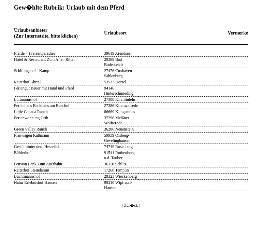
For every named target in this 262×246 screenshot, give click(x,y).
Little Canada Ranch (31, 111)
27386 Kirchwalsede (121, 105)
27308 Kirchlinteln (119, 99)
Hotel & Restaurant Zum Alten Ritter (44, 59)
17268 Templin (116, 170)
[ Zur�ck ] (131, 205)
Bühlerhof (22, 152)
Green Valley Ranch (30, 129)
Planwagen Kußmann (31, 135)
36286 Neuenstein (119, 129)
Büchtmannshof (27, 176)
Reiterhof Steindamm (31, 170)
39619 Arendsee (117, 53)
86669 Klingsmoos (119, 111)
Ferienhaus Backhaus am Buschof (42, 105)
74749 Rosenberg (118, 146)
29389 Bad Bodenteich (113, 62)
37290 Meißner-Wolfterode (117, 120)
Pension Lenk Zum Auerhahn (38, 164)
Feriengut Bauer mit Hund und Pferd (44, 88)
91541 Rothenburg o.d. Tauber (119, 155)
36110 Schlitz (115, 164)
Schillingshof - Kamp (31, 70)
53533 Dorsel (115, 82)
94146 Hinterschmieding (118, 91)
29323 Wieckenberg (120, 176)
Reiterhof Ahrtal (27, 82)
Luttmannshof (25, 99)
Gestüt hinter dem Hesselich (37, 146)
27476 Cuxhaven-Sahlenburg (118, 73)
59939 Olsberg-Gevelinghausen (117, 138)
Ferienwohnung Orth (31, 117)
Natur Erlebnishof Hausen (35, 182)
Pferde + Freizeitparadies (34, 53)
